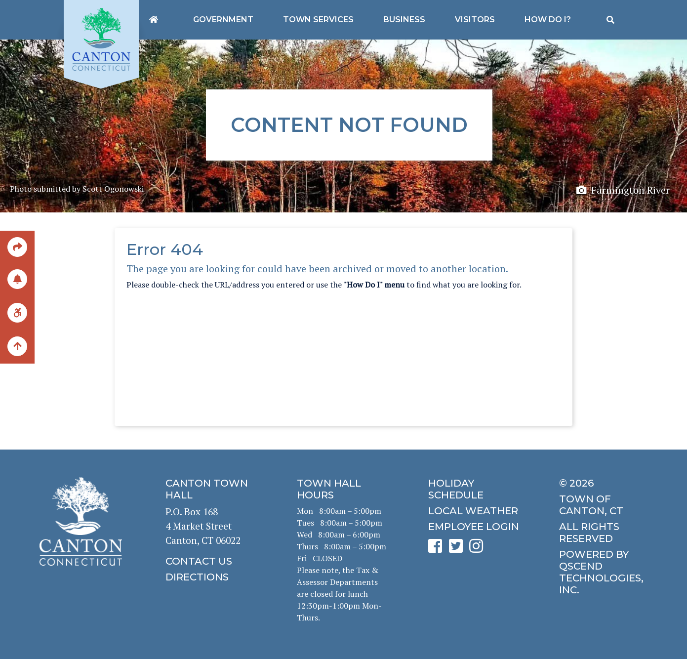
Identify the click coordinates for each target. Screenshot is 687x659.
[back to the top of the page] (17, 347)
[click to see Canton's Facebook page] (437, 549)
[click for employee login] (475, 527)
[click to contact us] (212, 561)
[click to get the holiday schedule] (475, 489)
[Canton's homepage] (153, 19)
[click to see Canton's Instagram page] (478, 549)
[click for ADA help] (17, 312)
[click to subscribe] (17, 278)
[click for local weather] (475, 511)
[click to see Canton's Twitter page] (458, 549)
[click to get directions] (212, 577)
